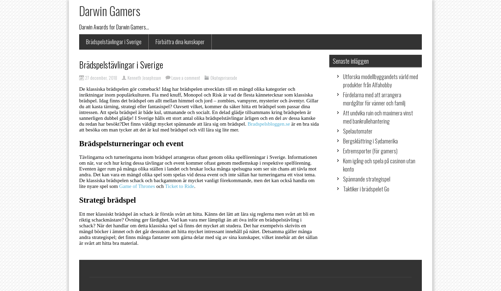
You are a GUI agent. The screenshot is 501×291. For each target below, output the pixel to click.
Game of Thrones (137, 186)
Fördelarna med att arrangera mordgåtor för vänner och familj (374, 99)
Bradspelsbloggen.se (269, 124)
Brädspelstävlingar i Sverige (114, 42)
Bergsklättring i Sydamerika (370, 141)
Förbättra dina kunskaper (180, 42)
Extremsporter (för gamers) (370, 151)
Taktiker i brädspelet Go (366, 189)
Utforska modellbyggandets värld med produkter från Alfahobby (380, 81)
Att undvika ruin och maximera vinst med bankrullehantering (378, 117)
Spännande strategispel (366, 179)
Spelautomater (357, 131)
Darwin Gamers (109, 11)
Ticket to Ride (179, 186)
